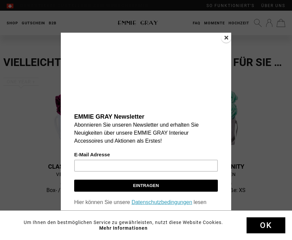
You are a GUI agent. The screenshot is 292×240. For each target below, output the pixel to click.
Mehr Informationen (123, 228)
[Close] (226, 38)
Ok (266, 225)
